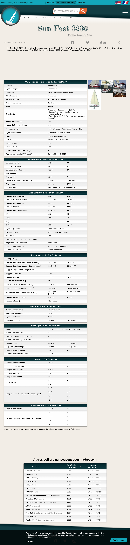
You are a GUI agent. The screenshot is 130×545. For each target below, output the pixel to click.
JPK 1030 (32, 481)
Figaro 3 (34, 471)
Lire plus (29, 541)
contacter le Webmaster (70, 429)
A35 (33, 506)
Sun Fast (51, 103)
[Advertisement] (65, 66)
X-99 (32, 478)
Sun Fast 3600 (40, 520)
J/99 (31, 485)
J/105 (41, 502)
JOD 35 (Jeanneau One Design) (43, 495)
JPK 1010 (32, 492)
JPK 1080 (32, 516)
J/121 (31, 474)
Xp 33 (32, 488)
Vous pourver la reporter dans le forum (41, 429)
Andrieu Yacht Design (57, 99)
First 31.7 (44, 513)
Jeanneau (52, 96)
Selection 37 (35, 499)
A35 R (38, 509)
